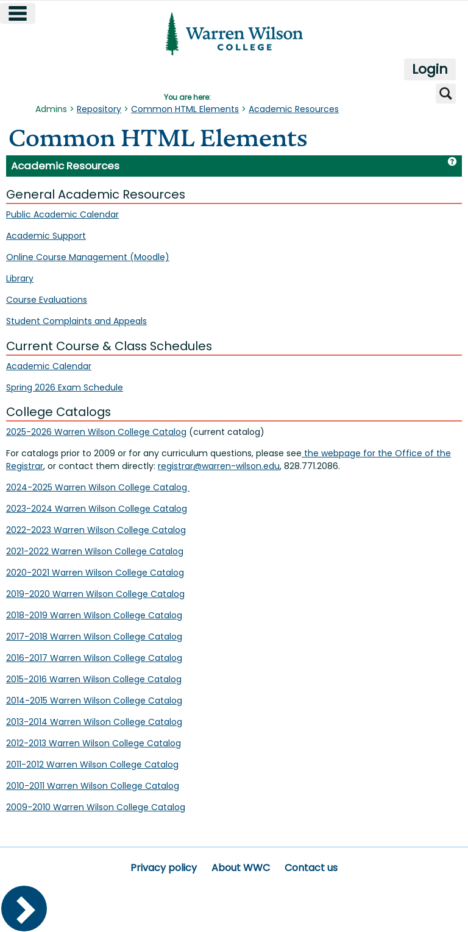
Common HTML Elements (185, 109)
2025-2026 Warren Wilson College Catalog (96, 432)
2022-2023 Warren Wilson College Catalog (96, 530)
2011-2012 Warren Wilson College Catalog (92, 764)
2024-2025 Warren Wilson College (78, 487)
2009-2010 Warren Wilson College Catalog (95, 807)
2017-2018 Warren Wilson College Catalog (94, 636)
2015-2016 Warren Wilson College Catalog (94, 679)
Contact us (311, 868)
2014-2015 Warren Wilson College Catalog (94, 700)
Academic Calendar (48, 366)
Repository (99, 109)
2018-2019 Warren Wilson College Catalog (94, 615)
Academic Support (46, 236)
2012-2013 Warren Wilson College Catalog (93, 743)
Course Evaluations (46, 300)
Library (20, 278)
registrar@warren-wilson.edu (219, 466)
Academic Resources (294, 109)
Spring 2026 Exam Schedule (64, 387)
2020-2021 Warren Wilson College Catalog (95, 573)
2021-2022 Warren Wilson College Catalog (94, 551)
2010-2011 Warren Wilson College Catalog (92, 786)
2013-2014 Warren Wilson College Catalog (94, 722)
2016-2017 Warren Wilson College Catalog (94, 658)
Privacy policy (163, 868)
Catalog (170, 487)
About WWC (240, 868)
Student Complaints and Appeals (76, 321)
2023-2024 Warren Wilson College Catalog (96, 509)
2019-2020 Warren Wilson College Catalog (95, 594)
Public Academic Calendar (62, 214)
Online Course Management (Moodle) (87, 257)
